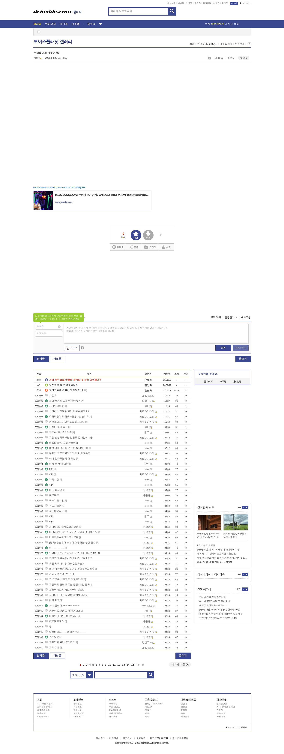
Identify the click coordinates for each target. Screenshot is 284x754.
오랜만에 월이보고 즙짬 (60, 642)
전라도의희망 (54, 406)
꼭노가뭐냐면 (54, 500)
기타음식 (185, 716)
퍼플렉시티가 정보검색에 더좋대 (65, 589)
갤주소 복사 (226, 44)
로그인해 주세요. (208, 374)
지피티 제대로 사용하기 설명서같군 (66, 595)
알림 (237, 381)
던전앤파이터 (43, 716)
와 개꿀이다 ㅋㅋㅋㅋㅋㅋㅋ (62, 605)
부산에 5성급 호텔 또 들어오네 (214, 601)
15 (132, 664)
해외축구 (113, 716)
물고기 (184, 710)
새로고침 (246, 317)
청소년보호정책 (180, 738)
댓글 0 (243, 57)
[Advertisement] (64, 94)
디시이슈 (219, 574)
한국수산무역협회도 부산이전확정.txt (218, 618)
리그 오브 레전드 (45, 704)
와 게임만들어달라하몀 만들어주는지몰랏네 (71, 568)
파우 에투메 (53, 647)
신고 (166, 247)
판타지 (220, 710)
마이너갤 (171, 3)
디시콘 (225, 3)
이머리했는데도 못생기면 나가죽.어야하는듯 (71, 532)
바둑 (147, 713)
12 (118, 664)
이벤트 (216, 3)
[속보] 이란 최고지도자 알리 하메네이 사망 (218, 549)
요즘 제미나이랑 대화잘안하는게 (65, 563)
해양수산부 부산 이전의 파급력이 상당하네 (220, 613)
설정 (192, 44)
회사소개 (100, 738)
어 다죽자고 (53, 490)
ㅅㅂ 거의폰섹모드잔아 (59, 574)
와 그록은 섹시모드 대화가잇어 (64, 579)
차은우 (50, 395)
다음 (139, 664)
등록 (223, 348)
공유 (134, 247)
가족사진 (52, 479)
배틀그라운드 (43, 710)
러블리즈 (77, 707)
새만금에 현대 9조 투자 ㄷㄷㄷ (214, 605)
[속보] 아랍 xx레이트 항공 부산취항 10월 (219, 609)
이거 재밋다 (53, 600)
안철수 (148, 710)
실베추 (118, 247)
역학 (147, 716)
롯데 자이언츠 (115, 713)
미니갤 (181, 3)
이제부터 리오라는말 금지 (61, 616)
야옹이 (184, 707)
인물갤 (189, 3)
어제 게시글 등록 (222, 24)
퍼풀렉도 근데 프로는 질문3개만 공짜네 (68, 584)
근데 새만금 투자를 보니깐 (212, 597)
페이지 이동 (180, 664)
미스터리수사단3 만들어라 (61, 442)
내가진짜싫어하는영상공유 (61, 537)
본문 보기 (216, 317)
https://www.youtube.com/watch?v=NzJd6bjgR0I (59, 187)
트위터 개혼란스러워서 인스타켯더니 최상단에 (72, 553)
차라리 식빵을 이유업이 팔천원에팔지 (67, 411)
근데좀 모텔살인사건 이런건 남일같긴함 (69, 558)
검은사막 (41, 713)
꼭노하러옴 (53, 505)
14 (128, 664)
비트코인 (149, 707)
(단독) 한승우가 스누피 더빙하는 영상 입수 (70, 542)
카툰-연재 (221, 713)
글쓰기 (243, 358)
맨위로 (242, 727)
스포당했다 (53, 637)
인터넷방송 (222, 704)
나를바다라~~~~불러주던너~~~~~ (65, 631)
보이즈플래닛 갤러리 (53, 42)
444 (49, 474)
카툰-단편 (221, 716)
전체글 (41, 358)
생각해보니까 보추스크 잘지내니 (65, 421)
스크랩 (209, 58)
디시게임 (207, 3)
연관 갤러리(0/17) (207, 44)
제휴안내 (113, 738)
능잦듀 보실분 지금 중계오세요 (64, 610)
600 (49, 469)
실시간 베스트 (206, 507)
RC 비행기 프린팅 (206, 545)
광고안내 (127, 738)
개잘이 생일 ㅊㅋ (56, 427)
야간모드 (245, 3)
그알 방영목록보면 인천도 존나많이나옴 (69, 437)
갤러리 (37, 24)
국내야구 (113, 704)
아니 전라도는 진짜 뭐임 (60, 458)
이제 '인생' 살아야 (56, 463)
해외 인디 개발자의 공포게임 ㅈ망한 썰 (216, 553)
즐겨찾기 (208, 381)
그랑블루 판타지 (44, 707)
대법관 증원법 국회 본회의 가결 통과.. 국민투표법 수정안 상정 (222, 558)
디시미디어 (204, 574)
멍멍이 (184, 704)
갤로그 (198, 3)
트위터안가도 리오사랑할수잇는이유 (67, 416)
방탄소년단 (78, 713)
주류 (183, 713)
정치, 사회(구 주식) (154, 704)
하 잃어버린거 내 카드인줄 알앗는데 (66, 448)
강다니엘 (77, 710)
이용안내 (239, 44)
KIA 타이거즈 (115, 710)
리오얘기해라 (54, 621)
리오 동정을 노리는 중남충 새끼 (64, 400)
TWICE (76, 716)
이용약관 (140, 738)
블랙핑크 (77, 704)
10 (109, 664)
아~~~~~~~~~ (54, 547)
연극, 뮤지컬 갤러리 (226, 707)
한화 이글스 (114, 707)
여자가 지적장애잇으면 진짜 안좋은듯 (67, 453)
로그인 (234, 3)
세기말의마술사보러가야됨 (61, 526)
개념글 (57, 358)
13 (123, 664)
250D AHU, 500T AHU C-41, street (214, 562)
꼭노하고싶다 (54, 511)
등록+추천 (240, 348)
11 (114, 664)
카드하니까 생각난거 (58, 432)
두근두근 (52, 495)
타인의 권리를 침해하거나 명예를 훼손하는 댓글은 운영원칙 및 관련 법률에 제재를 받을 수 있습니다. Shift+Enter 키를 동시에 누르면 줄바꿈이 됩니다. (117, 329)
